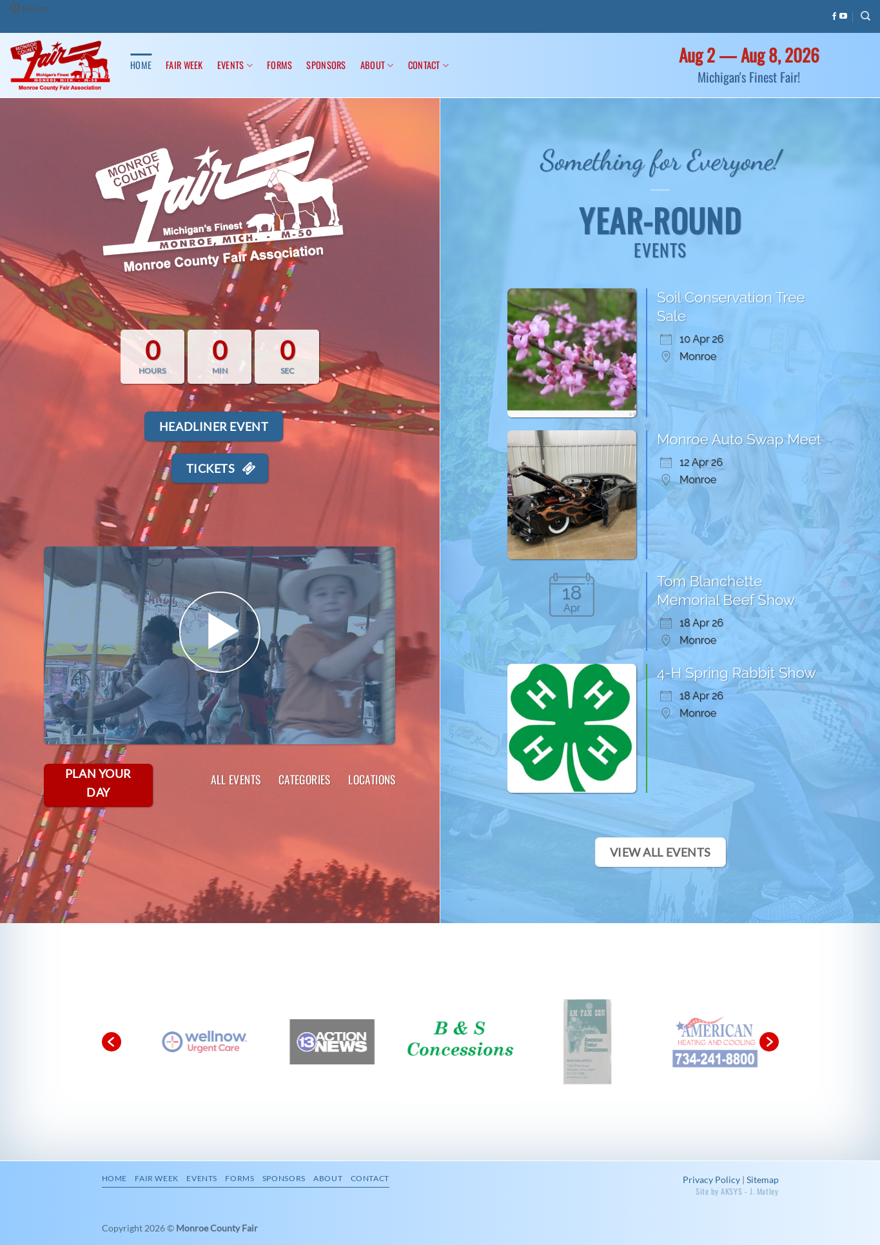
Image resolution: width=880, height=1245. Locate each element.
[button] (111, 1041)
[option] (402, 1042)
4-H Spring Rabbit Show (736, 672)
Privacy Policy (711, 1179)
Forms (279, 65)
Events (235, 65)
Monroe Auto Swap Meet (739, 439)
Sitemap (763, 1179)
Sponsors (326, 65)
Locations (371, 779)
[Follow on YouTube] (843, 16)
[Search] (865, 16)
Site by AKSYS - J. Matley (737, 1191)
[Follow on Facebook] (834, 16)
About (377, 65)
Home (141, 65)
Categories (305, 779)
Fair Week (184, 65)
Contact (428, 65)
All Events (236, 779)
